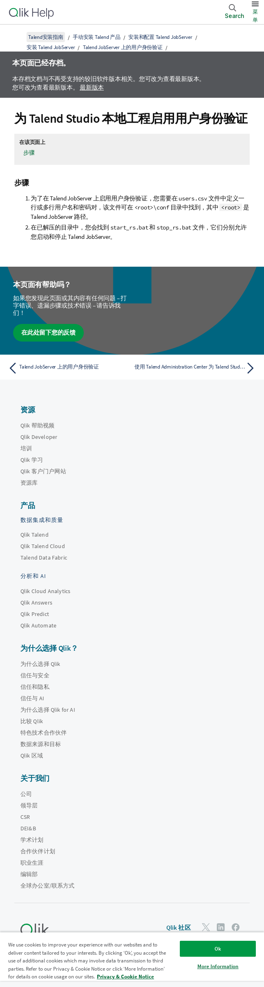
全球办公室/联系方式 (47, 885)
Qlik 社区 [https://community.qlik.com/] (178, 927)
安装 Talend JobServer (51, 47)
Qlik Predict (34, 614)
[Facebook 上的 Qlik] (236, 927)
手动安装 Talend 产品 (97, 37)
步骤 (29, 152)
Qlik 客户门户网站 (43, 471)
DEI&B (28, 828)
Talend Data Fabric (43, 557)
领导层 (29, 805)
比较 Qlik (31, 721)
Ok (218, 948)
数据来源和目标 (40, 744)
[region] (132, 959)
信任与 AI (32, 698)
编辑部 (29, 874)
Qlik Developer (38, 437)
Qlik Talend (34, 534)
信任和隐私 (34, 686)
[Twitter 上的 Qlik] (206, 927)
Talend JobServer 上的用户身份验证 (123, 47)
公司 (26, 794)
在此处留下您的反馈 (48, 332)
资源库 (29, 482)
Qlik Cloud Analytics (45, 591)
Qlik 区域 (31, 755)
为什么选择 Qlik (40, 664)
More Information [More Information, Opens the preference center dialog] (218, 966)
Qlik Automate (38, 625)
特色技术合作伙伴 (43, 732)
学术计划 (32, 839)
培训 (26, 448)
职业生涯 (32, 862)
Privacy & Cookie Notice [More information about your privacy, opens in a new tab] (125, 976)
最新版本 (92, 87)
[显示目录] (16, 37)
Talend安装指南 (45, 37)
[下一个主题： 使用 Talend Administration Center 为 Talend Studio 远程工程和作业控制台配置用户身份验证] (196, 368)
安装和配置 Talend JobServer (160, 37)
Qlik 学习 (31, 459)
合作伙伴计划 (37, 851)
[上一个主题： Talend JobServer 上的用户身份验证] (68, 368)
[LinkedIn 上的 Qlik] (221, 927)
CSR (25, 817)
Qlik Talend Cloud (42, 546)
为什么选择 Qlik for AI (47, 709)
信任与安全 (34, 675)
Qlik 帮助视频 (37, 425)
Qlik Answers (36, 602)
